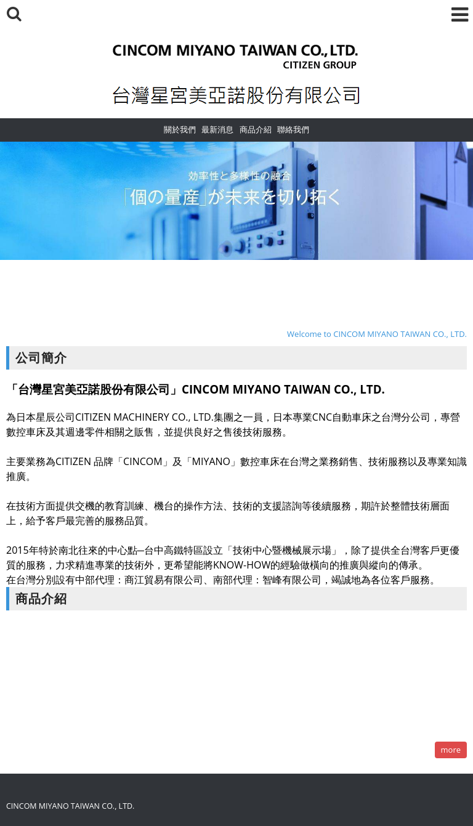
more (451, 749)
